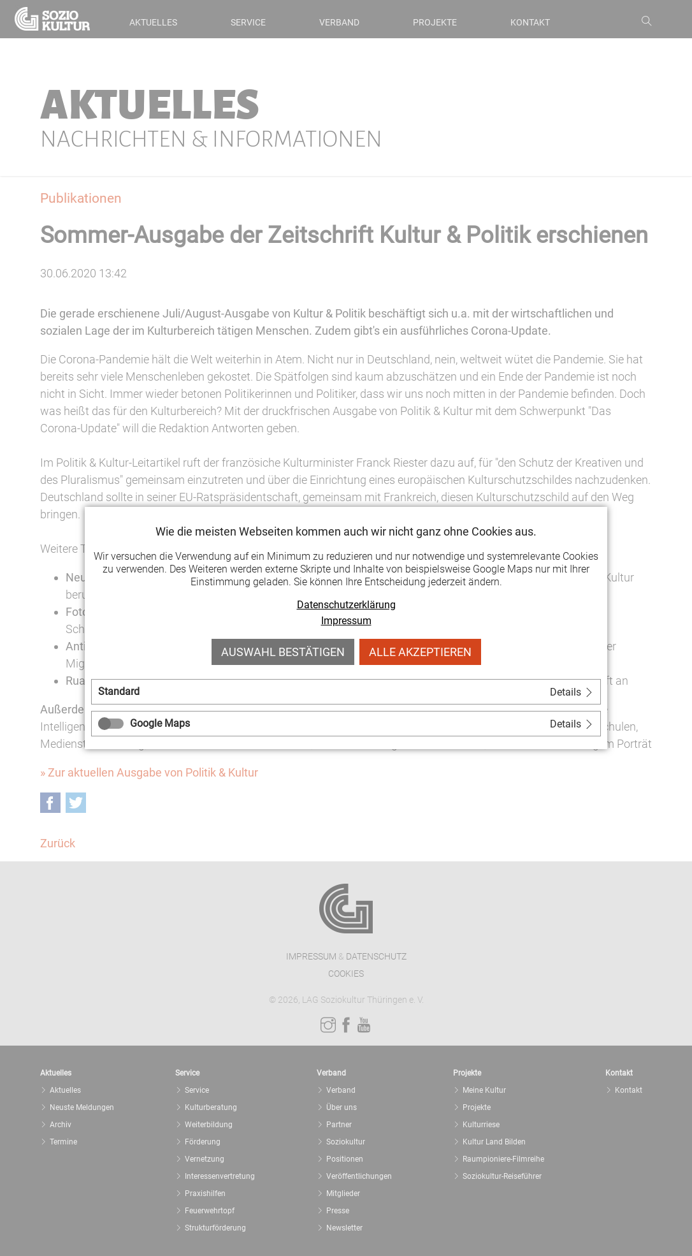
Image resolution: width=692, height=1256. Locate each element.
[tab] (346, 691)
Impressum (346, 621)
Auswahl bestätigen (283, 652)
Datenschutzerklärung (346, 605)
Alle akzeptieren (420, 652)
